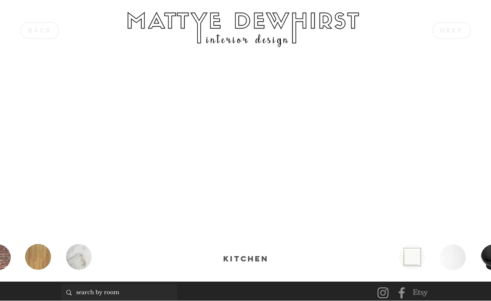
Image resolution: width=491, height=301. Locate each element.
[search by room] (118, 292)
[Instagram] (383, 292)
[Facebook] (401, 292)
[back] (40, 30)
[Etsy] (420, 292)
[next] (451, 30)
